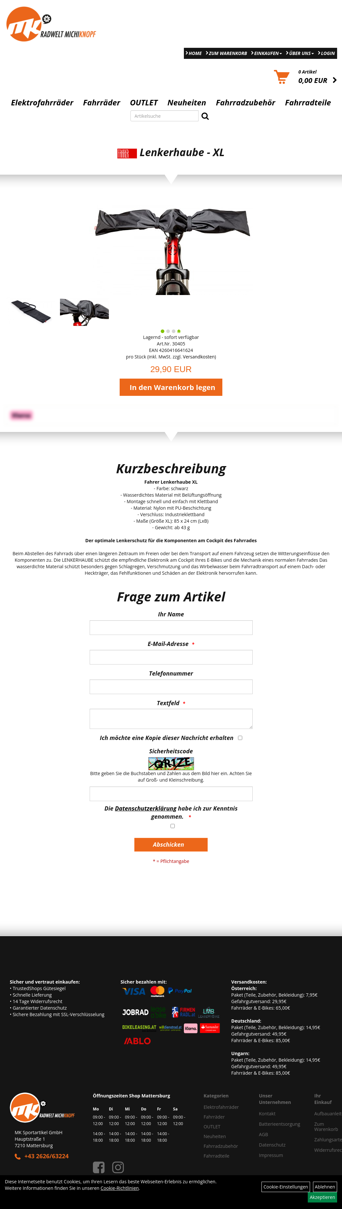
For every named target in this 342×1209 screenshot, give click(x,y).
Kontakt (267, 1113)
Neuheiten (187, 102)
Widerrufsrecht (320, 1150)
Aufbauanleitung (320, 1113)
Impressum (271, 1155)
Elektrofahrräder (42, 102)
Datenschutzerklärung (146, 808)
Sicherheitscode (171, 751)
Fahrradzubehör (245, 102)
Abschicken (168, 844)
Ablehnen (325, 1187)
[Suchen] (205, 116)
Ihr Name (171, 614)
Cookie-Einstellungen (285, 1187)
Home (195, 53)
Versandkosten (199, 357)
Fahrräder (101, 102)
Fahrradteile (308, 102)
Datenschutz (272, 1145)
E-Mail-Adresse (168, 644)
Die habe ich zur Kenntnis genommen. (170, 812)
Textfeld (168, 703)
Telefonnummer (171, 673)
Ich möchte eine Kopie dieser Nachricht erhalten (166, 738)
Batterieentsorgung (279, 1124)
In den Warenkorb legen (172, 387)
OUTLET (144, 102)
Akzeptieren (322, 1197)
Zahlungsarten (320, 1139)
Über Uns (301, 53)
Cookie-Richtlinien (120, 1188)
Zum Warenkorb (228, 53)
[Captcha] (171, 793)
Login (328, 53)
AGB (263, 1134)
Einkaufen (268, 53)
